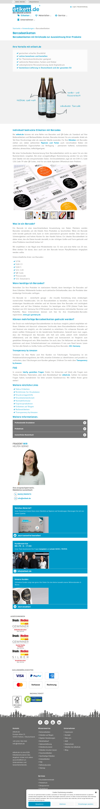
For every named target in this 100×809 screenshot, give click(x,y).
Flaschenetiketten (45, 753)
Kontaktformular (23, 401)
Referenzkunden (45, 765)
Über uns (68, 738)
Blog (66, 750)
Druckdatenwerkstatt (25, 398)
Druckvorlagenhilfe (24, 395)
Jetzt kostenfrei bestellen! (27, 535)
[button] (96, 792)
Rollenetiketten (23, 409)
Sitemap (42, 768)
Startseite (16, 28)
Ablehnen (62, 804)
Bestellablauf (44, 741)
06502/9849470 (24, 494)
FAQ (40, 762)
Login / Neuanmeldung (79, 7)
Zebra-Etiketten (23, 389)
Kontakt (67, 735)
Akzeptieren (39, 804)
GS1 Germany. (74, 346)
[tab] (50, 423)
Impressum (69, 732)
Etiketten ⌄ (26, 15)
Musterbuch (43, 789)
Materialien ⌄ (45, 15)
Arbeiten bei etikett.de (72, 747)
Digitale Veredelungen (47, 738)
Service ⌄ (63, 15)
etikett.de (20, 134)
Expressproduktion (24, 403)
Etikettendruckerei (45, 747)
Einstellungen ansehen (85, 804)
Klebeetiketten (44, 759)
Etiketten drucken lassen (48, 750)
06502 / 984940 (61, 549)
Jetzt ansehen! (22, 607)
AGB (66, 741)
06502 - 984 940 (20, 2)
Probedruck (43, 783)
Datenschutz (69, 744)
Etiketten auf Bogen (25, 406)
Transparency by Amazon (27, 412)
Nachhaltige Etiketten (47, 756)
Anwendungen (28, 28)
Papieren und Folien (50, 143)
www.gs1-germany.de (31, 314)
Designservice (44, 785)
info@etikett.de (34, 2)
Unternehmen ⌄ (27, 19)
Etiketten (72, 140)
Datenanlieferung (45, 744)
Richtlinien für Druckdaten (28, 392)
